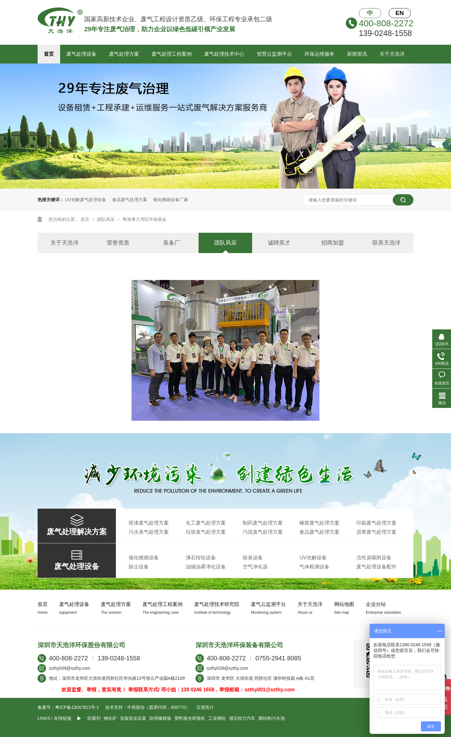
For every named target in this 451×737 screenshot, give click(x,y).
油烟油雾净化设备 (206, 566)
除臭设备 (253, 557)
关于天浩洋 (392, 54)
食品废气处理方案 (129, 199)
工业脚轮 (217, 718)
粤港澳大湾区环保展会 (144, 219)
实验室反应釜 (133, 718)
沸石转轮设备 (201, 557)
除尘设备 (139, 566)
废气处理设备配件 (376, 566)
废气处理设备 (81, 54)
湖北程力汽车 (242, 718)
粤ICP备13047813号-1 (77, 707)
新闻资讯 (357, 54)
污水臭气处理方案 (149, 532)
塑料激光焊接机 (189, 718)
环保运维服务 (319, 54)
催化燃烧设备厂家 (170, 199)
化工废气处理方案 (206, 523)
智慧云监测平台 (274, 54)
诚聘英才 (279, 243)
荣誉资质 (118, 243)
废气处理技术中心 (224, 54)
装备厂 (171, 243)
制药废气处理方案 (263, 523)
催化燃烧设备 (144, 557)
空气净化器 (255, 566)
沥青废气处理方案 (376, 532)
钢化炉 (110, 718)
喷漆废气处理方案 (149, 523)
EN (400, 13)
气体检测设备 (314, 566)
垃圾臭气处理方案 (206, 532)
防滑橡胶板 (160, 718)
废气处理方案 (124, 54)
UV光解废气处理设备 (85, 199)
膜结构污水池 (271, 718)
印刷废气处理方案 (376, 523)
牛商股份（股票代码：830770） (158, 707)
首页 (49, 54)
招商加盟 (332, 243)
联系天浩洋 (386, 243)
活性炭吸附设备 (373, 557)
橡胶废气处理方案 (319, 523)
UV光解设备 (312, 557)
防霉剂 (94, 718)
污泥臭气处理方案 (263, 532)
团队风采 (106, 219)
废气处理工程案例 (172, 54)
